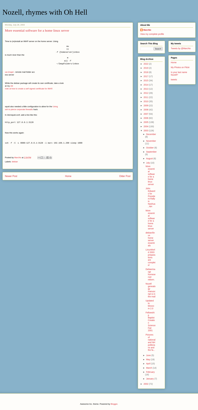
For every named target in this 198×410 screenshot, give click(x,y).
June (148, 355)
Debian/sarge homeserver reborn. (151, 274)
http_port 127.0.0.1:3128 (19, 122)
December (151, 134)
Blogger (114, 404)
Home (68, 176)
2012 (146, 93)
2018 (146, 72)
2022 (146, 64)
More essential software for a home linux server (150, 175)
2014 (146, 85)
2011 (146, 97)
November (151, 141)
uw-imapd (9, 72)
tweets (174, 79)
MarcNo (147, 30)
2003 (146, 130)
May (148, 359)
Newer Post (11, 176)
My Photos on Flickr (180, 67)
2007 (146, 114)
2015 (146, 80)
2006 (146, 118)
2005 (146, 122)
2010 (146, 101)
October (150, 147)
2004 (146, 126)
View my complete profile (152, 34)
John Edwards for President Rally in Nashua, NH (150, 197)
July (148, 163)
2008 (146, 109)
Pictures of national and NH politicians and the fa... (150, 342)
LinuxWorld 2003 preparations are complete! (150, 257)
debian (15, 161)
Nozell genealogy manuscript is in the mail (151, 290)
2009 (146, 105)
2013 (146, 89)
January (150, 378)
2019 (146, 68)
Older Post (124, 176)
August (149, 158)
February (150, 372)
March (149, 368)
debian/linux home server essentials (150, 239)
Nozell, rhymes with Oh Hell (44, 12)
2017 (146, 76)
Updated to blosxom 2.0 (150, 304)
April (148, 363)
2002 (146, 384)
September (151, 152)
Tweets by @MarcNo (181, 48)
